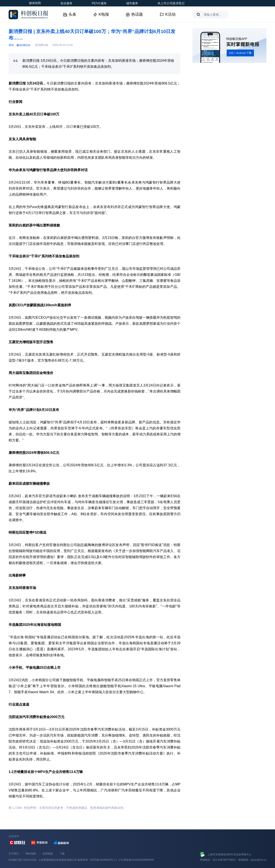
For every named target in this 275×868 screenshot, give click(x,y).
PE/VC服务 (99, 3)
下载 (62, 853)
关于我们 (14, 853)
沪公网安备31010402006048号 (136, 859)
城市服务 (132, 3)
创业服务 (66, 3)
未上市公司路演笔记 (171, 3)
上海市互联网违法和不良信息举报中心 (229, 854)
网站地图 (31, 853)
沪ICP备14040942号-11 (103, 859)
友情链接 (48, 853)
